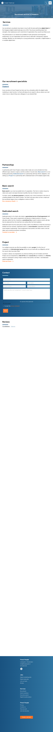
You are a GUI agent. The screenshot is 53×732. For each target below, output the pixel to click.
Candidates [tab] (6, 326)
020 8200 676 (23, 665)
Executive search (24, 694)
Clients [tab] (13, 326)
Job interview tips (24, 710)
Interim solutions (24, 692)
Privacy (22, 704)
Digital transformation (25, 696)
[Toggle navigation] (50, 2)
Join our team (23, 680)
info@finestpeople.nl (25, 663)
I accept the (12, 306)
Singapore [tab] (5, 86)
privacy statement (15, 306)
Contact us (23, 706)
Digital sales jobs (24, 678)
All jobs (22, 682)
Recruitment (23, 690)
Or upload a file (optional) (26, 301)
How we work (23, 708)
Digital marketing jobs (25, 676)
